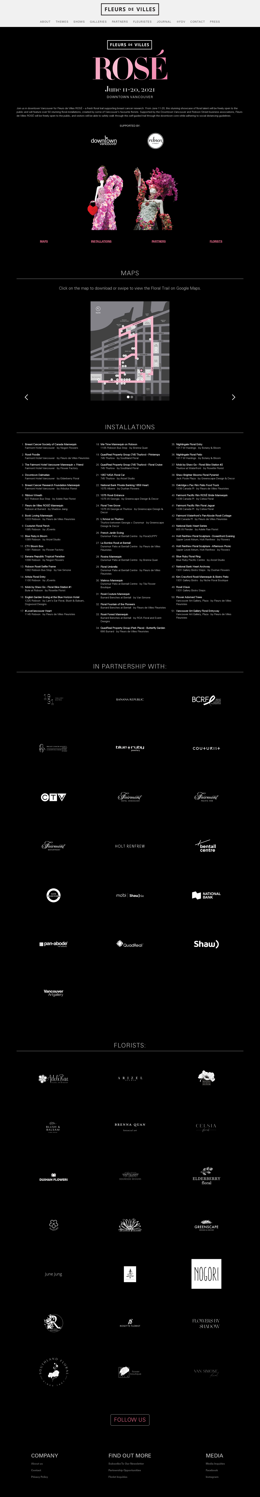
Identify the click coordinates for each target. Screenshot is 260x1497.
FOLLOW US (130, 1420)
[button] (23, 351)
